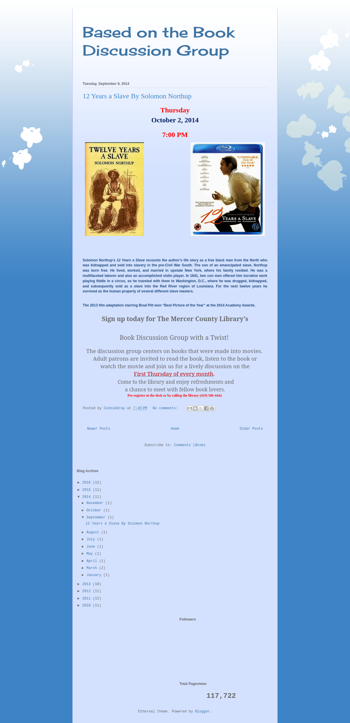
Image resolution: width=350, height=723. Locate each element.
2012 (87, 591)
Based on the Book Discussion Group (159, 41)
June (91, 547)
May (90, 554)
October (94, 510)
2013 (87, 584)
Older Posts (251, 429)
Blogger (202, 712)
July (91, 539)
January (94, 575)
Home (175, 429)
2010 (87, 606)
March (92, 568)
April (92, 561)
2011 (87, 599)
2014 (87, 497)
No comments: (166, 408)
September (97, 517)
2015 (87, 490)
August (93, 532)
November (96, 503)
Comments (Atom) (189, 445)
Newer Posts (98, 429)
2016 (87, 483)
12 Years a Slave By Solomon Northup (137, 96)
